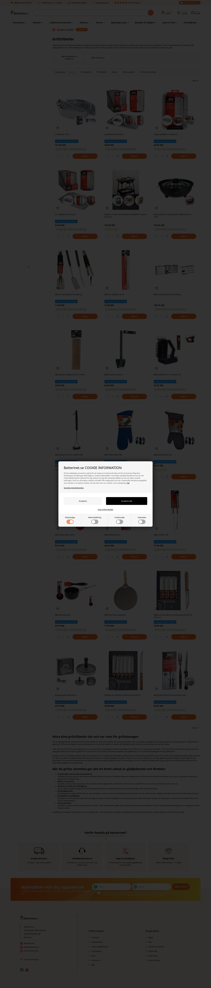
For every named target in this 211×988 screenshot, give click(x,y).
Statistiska (142, 520)
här (128, 483)
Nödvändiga (70, 520)
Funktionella (119, 520)
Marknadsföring (94, 520)
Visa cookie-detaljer (105, 509)
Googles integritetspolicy (74, 488)
